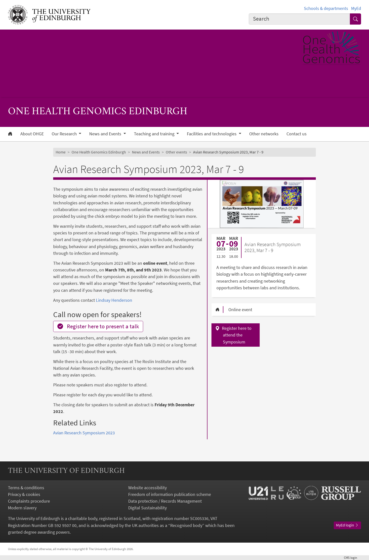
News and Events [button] (105, 134)
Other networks (264, 134)
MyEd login (347, 525)
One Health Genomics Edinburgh (99, 151)
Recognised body (186, 525)
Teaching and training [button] (154, 134)
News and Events (146, 151)
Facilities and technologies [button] (212, 134)
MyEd (356, 8)
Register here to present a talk (98, 326)
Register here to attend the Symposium (236, 334)
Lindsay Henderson (114, 300)
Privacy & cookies (24, 494)
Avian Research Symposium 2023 (84, 433)
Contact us (297, 134)
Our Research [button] (65, 134)
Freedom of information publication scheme (169, 494)
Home (61, 151)
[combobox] (299, 19)
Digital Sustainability (147, 508)
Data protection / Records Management (165, 501)
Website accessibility (147, 487)
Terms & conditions (26, 487)
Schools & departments (326, 8)
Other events (176, 151)
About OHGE (32, 134)
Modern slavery (22, 508)
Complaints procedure (29, 501)
